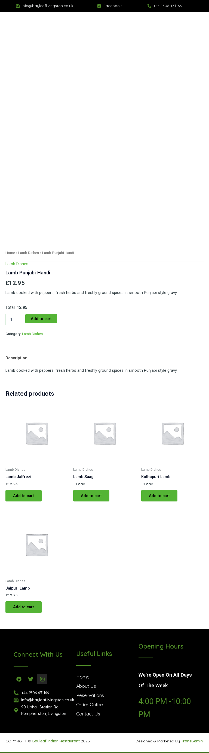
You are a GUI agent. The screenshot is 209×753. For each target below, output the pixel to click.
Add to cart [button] (23, 495)
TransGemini (192, 741)
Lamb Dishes (28, 253)
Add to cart (41, 318)
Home (10, 253)
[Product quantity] (13, 319)
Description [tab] (16, 357)
